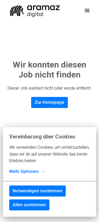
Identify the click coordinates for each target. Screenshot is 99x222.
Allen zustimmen (29, 204)
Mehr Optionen (27, 171)
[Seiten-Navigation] (87, 10)
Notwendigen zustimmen (37, 190)
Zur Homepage (49, 102)
